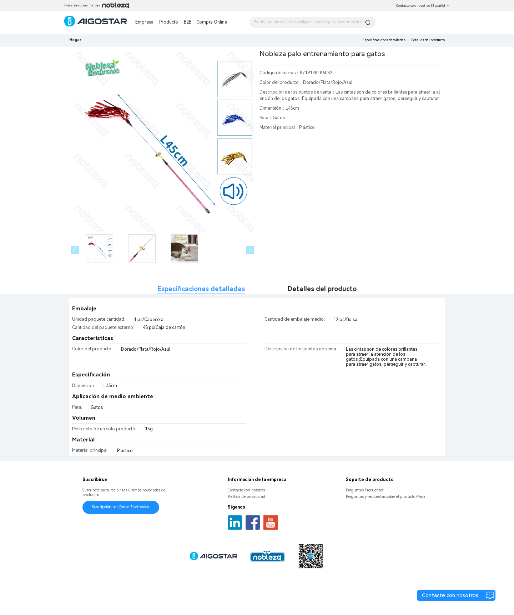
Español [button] (441, 6)
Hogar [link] (75, 40)
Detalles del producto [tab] (322, 288)
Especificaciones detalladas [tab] (201, 288)
